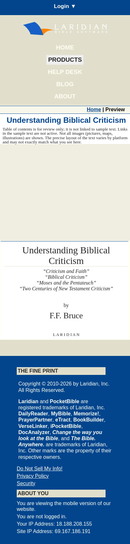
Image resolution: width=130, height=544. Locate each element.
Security (26, 483)
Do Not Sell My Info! (39, 468)
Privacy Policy (33, 476)
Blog (65, 84)
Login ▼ (65, 6)
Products (65, 59)
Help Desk (65, 71)
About (65, 96)
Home (65, 47)
